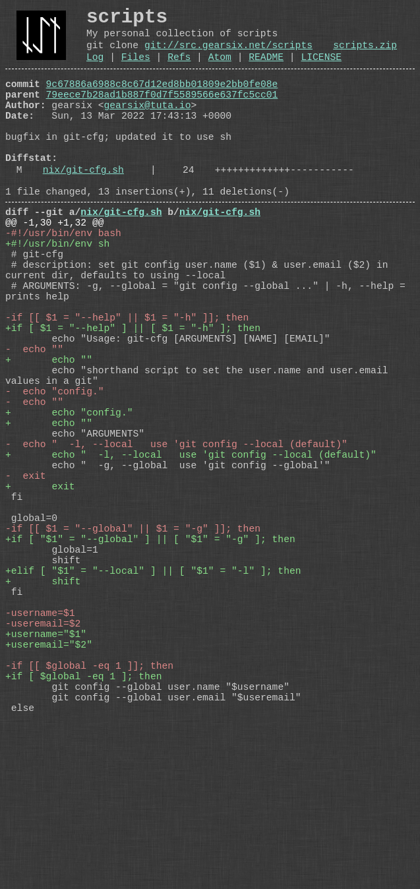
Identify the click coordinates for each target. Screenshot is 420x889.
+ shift (42, 714)
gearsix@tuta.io (147, 124)
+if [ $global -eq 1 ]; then (83, 833)
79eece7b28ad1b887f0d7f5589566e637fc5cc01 (162, 111)
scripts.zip (365, 54)
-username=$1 (40, 753)
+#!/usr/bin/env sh (57, 292)
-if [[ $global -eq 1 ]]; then (89, 819)
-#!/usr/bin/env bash (63, 279)
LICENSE (321, 68)
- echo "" (34, 424)
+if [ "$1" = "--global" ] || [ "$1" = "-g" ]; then (150, 661)
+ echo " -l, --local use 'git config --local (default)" (190, 556)
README (266, 68)
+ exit (40, 595)
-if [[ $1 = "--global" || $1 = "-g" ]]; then (132, 648)
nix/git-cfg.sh (83, 205)
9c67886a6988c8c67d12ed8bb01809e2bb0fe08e (162, 98)
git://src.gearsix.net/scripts (228, 54)
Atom (219, 68)
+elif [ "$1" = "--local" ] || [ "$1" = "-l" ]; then (153, 701)
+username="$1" (45, 780)
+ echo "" (48, 437)
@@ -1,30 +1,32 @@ (54, 265)
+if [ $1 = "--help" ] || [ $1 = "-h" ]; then (132, 397)
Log (95, 68)
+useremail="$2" (48, 793)
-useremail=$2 (42, 767)
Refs (179, 68)
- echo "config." (54, 476)
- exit (25, 582)
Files (135, 68)
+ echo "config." (69, 503)
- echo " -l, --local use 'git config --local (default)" (176, 542)
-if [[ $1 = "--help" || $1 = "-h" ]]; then (127, 384)
